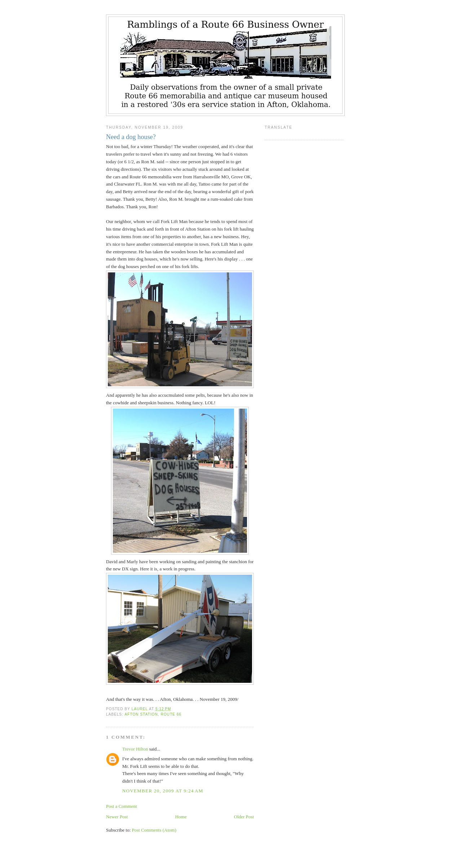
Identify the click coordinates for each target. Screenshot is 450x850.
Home (181, 816)
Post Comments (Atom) (154, 830)
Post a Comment (121, 806)
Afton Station (141, 714)
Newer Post (117, 816)
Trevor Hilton (135, 749)
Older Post (244, 816)
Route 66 (171, 714)
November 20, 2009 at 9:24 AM (162, 790)
